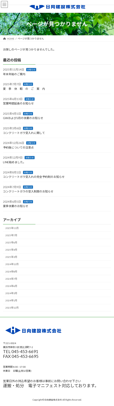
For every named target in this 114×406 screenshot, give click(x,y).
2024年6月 (11, 286)
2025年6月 (11, 242)
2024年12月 (12, 264)
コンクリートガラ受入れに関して (24, 132)
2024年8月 (11, 271)
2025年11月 (12, 228)
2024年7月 (11, 278)
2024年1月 (11, 300)
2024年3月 (11, 293)
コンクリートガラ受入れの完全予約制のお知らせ (34, 176)
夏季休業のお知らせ (15, 206)
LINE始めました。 (14, 162)
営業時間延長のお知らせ (18, 103)
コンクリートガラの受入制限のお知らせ (28, 191)
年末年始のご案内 (14, 74)
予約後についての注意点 (18, 147)
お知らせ (31, 69)
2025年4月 (11, 249)
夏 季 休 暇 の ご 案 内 (24, 88)
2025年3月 (11, 256)
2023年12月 (12, 307)
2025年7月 (11, 235)
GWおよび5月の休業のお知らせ (23, 118)
